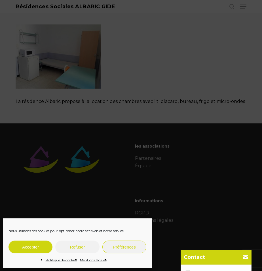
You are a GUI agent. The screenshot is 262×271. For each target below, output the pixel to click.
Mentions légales (93, 260)
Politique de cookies (61, 260)
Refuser (77, 247)
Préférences (124, 247)
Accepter (30, 247)
